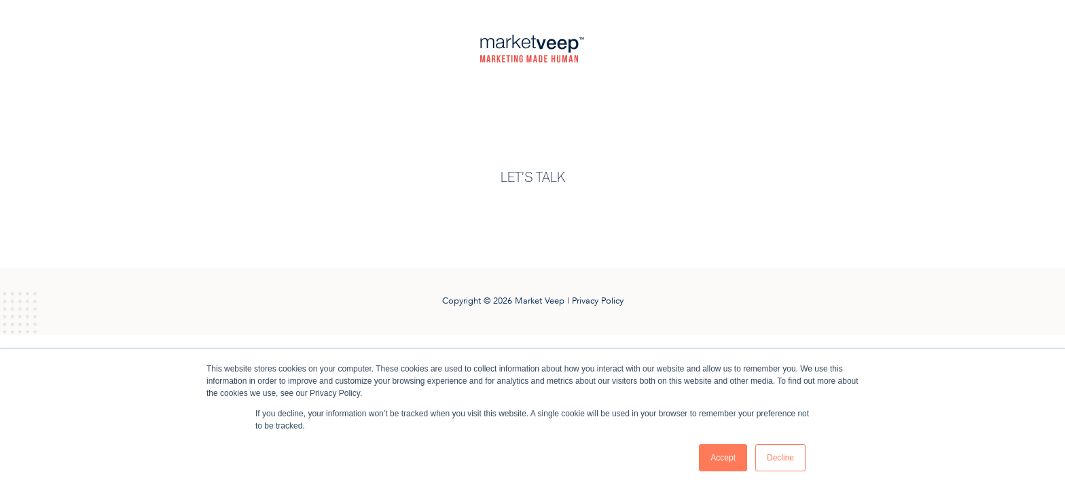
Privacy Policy (598, 301)
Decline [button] (780, 458)
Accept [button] (723, 458)
